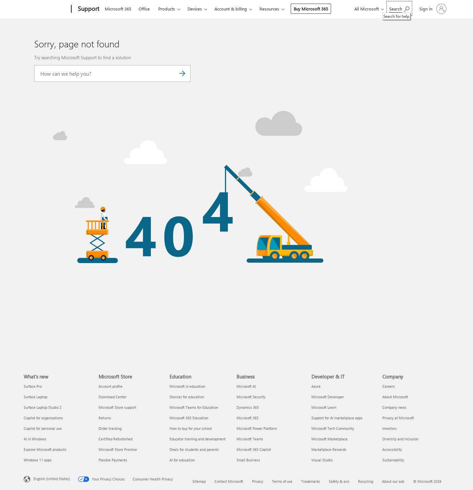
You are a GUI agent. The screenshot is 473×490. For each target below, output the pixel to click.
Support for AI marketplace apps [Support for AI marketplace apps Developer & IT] (337, 417)
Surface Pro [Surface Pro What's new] (33, 386)
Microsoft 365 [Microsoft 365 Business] (247, 417)
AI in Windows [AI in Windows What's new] (35, 438)
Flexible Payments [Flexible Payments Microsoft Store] (113, 459)
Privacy (257, 481)
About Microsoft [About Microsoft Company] (395, 396)
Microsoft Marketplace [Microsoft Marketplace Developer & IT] (329, 438)
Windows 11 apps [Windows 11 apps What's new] (38, 459)
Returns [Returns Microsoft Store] (105, 417)
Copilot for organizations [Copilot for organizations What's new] (43, 417)
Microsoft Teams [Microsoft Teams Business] (249, 438)
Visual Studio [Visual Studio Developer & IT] (321, 459)
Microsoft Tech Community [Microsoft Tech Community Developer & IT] (332, 428)
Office (144, 9)
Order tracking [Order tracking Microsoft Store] (110, 428)
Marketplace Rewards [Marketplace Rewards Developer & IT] (328, 449)
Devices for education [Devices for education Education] (186, 396)
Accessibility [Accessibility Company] (392, 449)
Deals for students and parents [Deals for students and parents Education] (194, 449)
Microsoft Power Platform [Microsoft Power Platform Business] (256, 428)
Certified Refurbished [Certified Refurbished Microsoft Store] (115, 438)
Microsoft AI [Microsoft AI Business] (246, 386)
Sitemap (199, 481)
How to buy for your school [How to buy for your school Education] (190, 428)
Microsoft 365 (118, 9)
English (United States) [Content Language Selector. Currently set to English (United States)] (52, 478)
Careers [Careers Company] (388, 386)
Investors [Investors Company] (389, 428)
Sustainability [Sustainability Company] (393, 459)
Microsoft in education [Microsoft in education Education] (187, 386)
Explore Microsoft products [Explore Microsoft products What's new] (45, 449)
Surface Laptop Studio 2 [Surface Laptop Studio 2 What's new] (42, 407)
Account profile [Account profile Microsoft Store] (111, 386)
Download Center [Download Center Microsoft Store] (112, 396)
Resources (269, 9)
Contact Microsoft (228, 481)
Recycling (365, 481)
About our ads (393, 481)
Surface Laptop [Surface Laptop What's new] (35, 396)
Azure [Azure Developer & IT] (316, 386)
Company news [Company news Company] (394, 407)
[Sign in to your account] (432, 9)
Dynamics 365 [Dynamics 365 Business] (247, 407)
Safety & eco (339, 481)
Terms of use (282, 481)
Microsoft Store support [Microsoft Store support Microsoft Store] (117, 407)
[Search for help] (399, 8)
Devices (195, 9)
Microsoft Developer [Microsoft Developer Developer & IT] (327, 396)
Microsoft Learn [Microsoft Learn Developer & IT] (323, 407)
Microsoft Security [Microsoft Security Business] (250, 396)
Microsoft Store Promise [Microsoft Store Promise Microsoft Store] (118, 449)
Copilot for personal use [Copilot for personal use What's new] (43, 428)
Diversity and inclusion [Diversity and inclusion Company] (400, 438)
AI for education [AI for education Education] (182, 459)
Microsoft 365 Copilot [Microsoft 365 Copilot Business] (253, 449)
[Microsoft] (46, 9)
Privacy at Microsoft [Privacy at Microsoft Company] (398, 417)
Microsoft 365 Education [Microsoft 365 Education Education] (188, 417)
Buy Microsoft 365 (311, 9)
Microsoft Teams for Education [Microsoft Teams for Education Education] (193, 407)
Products (166, 9)
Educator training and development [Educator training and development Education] (197, 438)
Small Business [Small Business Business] (248, 459)
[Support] (88, 9)
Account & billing (230, 9)
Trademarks (310, 481)
